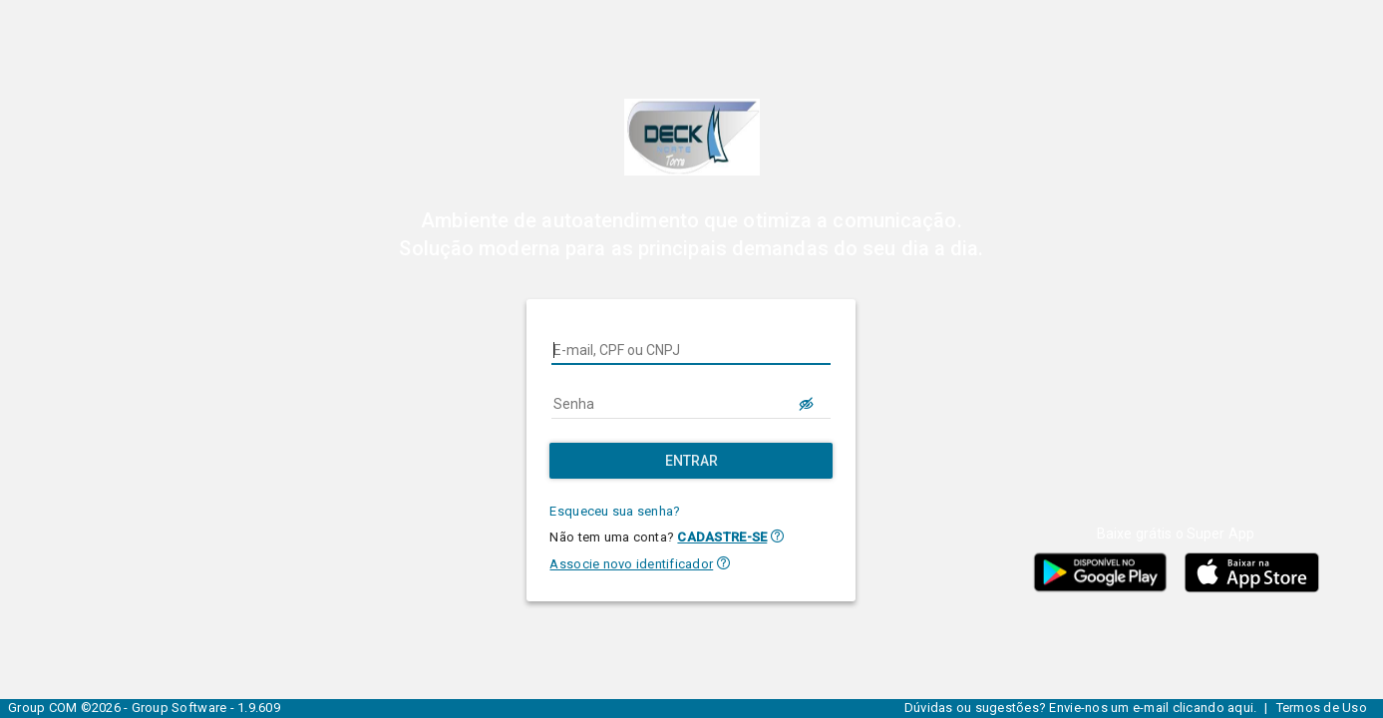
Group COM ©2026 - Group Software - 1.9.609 (144, 707)
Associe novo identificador (631, 563)
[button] (777, 536)
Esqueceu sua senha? (614, 511)
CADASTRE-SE (722, 537)
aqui (1240, 707)
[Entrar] (691, 461)
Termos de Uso (1321, 707)
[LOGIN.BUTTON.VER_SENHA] (807, 404)
